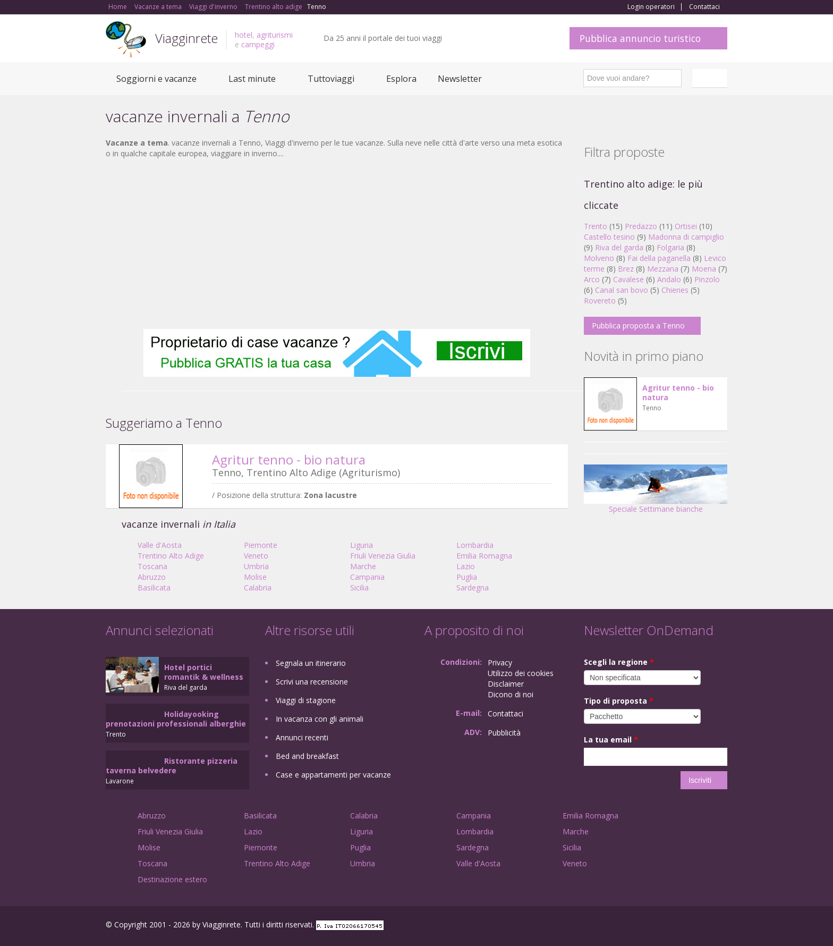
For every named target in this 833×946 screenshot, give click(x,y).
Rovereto (600, 300)
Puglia (466, 577)
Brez (626, 269)
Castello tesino (609, 237)
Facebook (647, 926)
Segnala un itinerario (311, 663)
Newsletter (460, 79)
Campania (367, 577)
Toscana (152, 566)
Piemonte (260, 545)
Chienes (674, 290)
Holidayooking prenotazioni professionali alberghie (176, 719)
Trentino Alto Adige (171, 556)
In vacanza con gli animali (319, 719)
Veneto (256, 556)
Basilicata (154, 587)
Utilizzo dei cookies (521, 673)
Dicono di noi (510, 694)
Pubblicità (504, 733)
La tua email (611, 739)
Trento (595, 226)
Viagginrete (186, 38)
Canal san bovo (621, 290)
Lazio (465, 566)
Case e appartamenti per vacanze (333, 775)
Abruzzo (152, 577)
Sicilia (359, 587)
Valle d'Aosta (160, 545)
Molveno (599, 258)
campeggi (258, 44)
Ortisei (686, 226)
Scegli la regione (619, 662)
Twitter (696, 926)
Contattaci (704, 7)
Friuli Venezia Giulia (382, 556)
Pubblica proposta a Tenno (638, 325)
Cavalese (628, 279)
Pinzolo (707, 279)
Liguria (361, 545)
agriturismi (275, 35)
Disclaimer (506, 684)
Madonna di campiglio (686, 237)
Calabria (257, 587)
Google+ (670, 926)
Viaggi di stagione (306, 700)
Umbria (256, 566)
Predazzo (641, 226)
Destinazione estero (172, 879)
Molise (255, 577)
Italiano (711, 78)
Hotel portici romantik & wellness (203, 672)
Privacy (500, 662)
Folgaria (670, 247)
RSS (721, 926)
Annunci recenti (302, 737)
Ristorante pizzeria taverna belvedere (171, 765)
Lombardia (475, 545)
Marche (363, 566)
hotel (243, 35)
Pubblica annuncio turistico (640, 38)
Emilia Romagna (484, 556)
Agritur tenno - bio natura (289, 459)
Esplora (401, 79)
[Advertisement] (337, 244)
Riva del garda (619, 247)
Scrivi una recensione (312, 682)
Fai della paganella (659, 258)
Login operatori (651, 7)
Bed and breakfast (307, 756)
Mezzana (662, 269)
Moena (704, 269)
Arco (592, 279)
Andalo (669, 279)
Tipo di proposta (618, 701)
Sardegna (472, 587)
